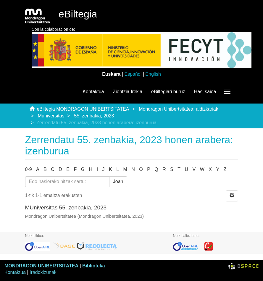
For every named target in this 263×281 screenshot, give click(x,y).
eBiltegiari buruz (168, 91)
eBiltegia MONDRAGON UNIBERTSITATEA (83, 109)
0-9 (28, 169)
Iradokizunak (43, 272)
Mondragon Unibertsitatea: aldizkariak (178, 109)
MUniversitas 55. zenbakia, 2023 (66, 207)
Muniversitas (51, 115)
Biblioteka (93, 265)
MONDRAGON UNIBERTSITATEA (41, 265)
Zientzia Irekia (127, 91)
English (153, 74)
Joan (118, 181)
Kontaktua (93, 91)
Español (132, 74)
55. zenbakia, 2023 (94, 115)
